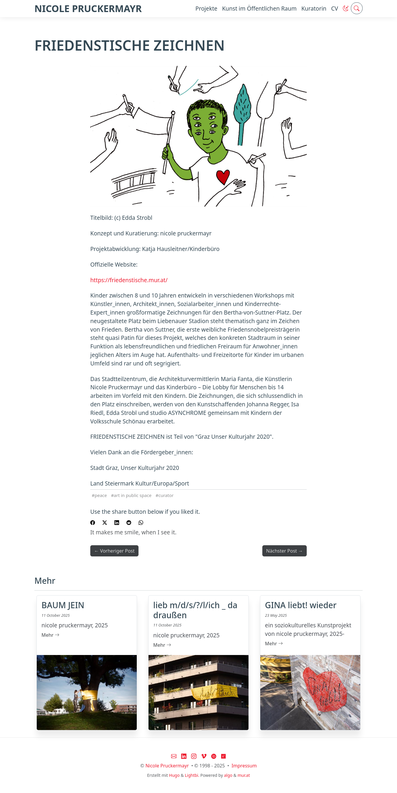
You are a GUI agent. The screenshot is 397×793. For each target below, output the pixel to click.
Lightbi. (192, 775)
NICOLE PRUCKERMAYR (88, 8)
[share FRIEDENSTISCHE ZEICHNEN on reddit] (128, 522)
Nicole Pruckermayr (167, 765)
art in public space (132, 495)
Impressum (244, 765)
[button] (345, 8)
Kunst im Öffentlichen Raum (259, 8)
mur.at (244, 775)
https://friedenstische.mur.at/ (129, 280)
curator (166, 495)
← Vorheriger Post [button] (114, 551)
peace (101, 495)
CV (334, 8)
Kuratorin (313, 8)
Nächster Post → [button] (284, 551)
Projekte (207, 8)
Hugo (174, 775)
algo (228, 775)
